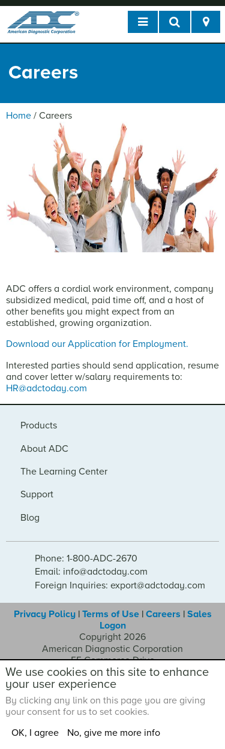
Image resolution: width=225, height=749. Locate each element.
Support (36, 494)
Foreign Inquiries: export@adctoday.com (120, 585)
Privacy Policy (45, 614)
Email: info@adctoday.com (91, 571)
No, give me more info (113, 733)
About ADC (44, 449)
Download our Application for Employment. (98, 344)
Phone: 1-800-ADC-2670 (86, 558)
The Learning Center (63, 472)
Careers (163, 614)
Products (38, 425)
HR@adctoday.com (46, 388)
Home (18, 116)
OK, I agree (35, 733)
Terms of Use (110, 614)
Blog (30, 518)
